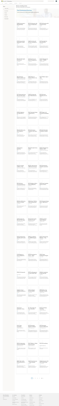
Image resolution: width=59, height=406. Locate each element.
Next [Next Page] (41, 378)
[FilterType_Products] (3, 13)
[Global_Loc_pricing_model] (3, 19)
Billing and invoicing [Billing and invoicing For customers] (14, 404)
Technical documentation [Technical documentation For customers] (15, 399)
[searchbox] (9, 8)
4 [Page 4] (37, 378)
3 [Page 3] (35, 378)
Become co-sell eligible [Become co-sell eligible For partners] (23, 404)
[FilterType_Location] (3, 11)
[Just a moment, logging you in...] (56, 1)
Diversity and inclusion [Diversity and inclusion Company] (41, 403)
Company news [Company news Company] (40, 399)
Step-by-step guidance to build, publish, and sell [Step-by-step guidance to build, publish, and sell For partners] (24, 402)
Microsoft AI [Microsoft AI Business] (31, 396)
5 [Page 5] (39, 378)
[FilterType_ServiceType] (3, 17)
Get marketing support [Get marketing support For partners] (23, 399)
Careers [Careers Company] (40, 396)
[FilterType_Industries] (3, 15)
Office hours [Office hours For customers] (13, 396)
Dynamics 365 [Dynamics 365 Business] (31, 399)
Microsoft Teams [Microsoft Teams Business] (31, 403)
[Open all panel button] (2, 3)
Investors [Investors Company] (40, 402)
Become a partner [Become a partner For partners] (23, 396)
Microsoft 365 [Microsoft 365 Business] (31, 400)
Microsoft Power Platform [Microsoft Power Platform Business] (32, 402)
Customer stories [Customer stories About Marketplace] (5, 399)
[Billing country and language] (51, 1)
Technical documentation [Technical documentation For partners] (24, 400)
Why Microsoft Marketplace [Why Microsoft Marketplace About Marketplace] (6, 396)
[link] (21, 27)
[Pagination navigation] (37, 379)
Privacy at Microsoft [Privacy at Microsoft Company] (41, 400)
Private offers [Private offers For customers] (13, 400)
